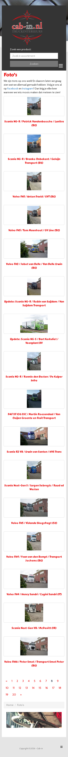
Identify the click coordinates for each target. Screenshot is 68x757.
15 (40, 688)
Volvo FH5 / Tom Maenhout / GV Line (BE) (34, 230)
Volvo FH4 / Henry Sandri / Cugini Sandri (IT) (34, 594)
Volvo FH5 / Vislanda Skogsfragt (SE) (34, 523)
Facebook (12, 88)
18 (60, 688)
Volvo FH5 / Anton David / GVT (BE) (34, 197)
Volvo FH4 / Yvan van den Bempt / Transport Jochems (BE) (34, 559)
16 (46, 688)
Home (9, 705)
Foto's (20, 705)
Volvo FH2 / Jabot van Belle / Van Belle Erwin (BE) (34, 266)
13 (26, 688)
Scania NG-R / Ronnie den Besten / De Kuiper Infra (34, 378)
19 (7, 694)
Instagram (27, 88)
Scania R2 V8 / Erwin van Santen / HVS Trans (34, 452)
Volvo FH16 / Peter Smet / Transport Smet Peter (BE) (34, 664)
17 (53, 688)
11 (14, 688)
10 (7, 688)
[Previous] (6, 681)
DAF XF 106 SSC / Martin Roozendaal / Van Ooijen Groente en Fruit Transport (34, 416)
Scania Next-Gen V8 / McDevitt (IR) (34, 628)
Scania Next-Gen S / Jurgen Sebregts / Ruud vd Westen (34, 487)
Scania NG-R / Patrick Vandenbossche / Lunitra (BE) (34, 123)
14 (33, 688)
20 (14, 694)
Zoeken (34, 63)
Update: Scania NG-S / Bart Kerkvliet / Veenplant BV (34, 341)
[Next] (21, 694)
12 (20, 688)
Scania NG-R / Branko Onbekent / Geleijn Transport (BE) (34, 161)
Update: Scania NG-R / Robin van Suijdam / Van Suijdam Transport (34, 303)
